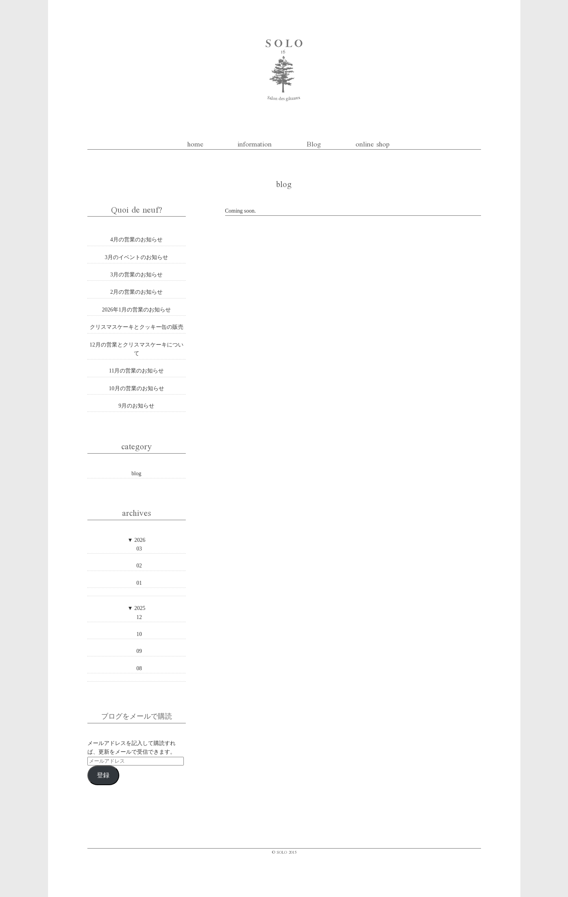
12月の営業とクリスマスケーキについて (136, 349)
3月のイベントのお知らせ (136, 257)
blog (136, 473)
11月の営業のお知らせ (136, 371)
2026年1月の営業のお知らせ (136, 310)
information (254, 143)
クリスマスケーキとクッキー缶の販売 (136, 327)
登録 (103, 775)
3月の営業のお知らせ (136, 275)
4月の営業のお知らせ (136, 240)
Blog (314, 143)
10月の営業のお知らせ (136, 388)
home (195, 143)
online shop (372, 143)
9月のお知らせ (136, 406)
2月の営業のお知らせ (136, 292)
